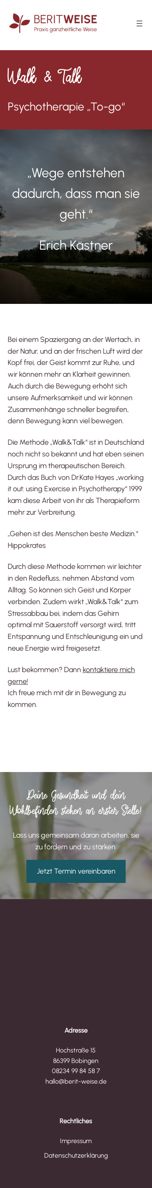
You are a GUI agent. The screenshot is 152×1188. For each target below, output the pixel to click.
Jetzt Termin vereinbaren (76, 871)
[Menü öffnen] (139, 23)
